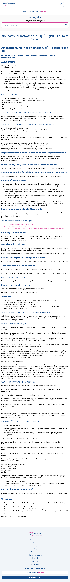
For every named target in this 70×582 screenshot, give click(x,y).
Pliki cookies (35, 558)
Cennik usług (35, 564)
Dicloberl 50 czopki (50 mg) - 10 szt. (16, 226)
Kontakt (35, 561)
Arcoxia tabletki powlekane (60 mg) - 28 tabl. (19, 224)
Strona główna (35, 540)
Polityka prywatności (35, 555)
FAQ (35, 546)
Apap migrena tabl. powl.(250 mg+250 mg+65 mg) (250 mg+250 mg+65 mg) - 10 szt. (34, 229)
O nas (35, 543)
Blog (35, 549)
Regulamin (35, 552)
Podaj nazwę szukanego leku (35, 21)
